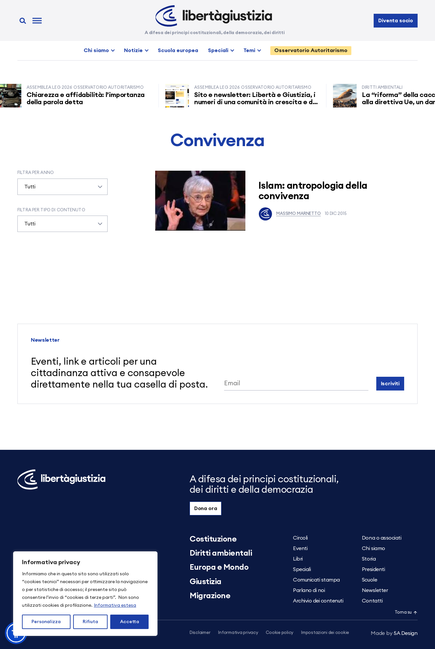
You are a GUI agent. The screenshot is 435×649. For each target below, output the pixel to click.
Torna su (406, 612)
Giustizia (205, 582)
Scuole (369, 579)
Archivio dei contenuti (318, 600)
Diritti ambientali (221, 553)
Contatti (372, 600)
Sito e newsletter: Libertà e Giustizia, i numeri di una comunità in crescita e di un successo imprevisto (258, 102)
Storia (369, 559)
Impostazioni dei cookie (325, 633)
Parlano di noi (309, 590)
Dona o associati (381, 538)
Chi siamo (96, 50)
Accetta (129, 622)
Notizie (133, 50)
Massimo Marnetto (290, 214)
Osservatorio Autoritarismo (310, 50)
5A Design (394, 633)
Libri (298, 559)
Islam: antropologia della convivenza (313, 191)
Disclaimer (200, 633)
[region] (85, 593)
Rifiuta (90, 622)
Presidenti (373, 569)
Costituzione (213, 539)
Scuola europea (178, 50)
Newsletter (375, 590)
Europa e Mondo (219, 567)
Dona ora (205, 508)
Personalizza (46, 622)
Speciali (218, 50)
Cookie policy (279, 633)
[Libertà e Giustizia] (213, 16)
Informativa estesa (115, 605)
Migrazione (210, 596)
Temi (249, 50)
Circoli (300, 538)
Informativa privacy (238, 633)
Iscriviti (390, 383)
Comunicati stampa (316, 579)
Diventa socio (395, 20)
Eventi (300, 548)
